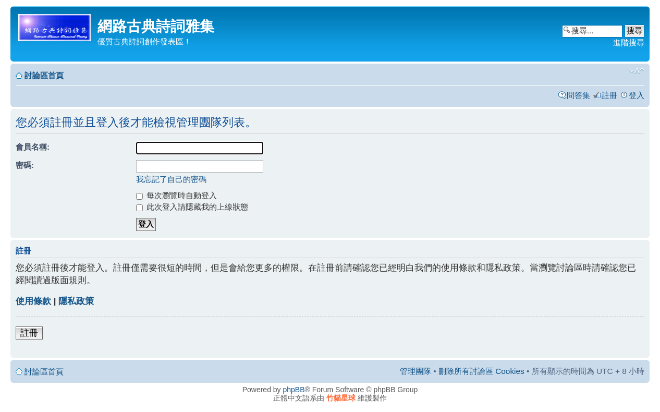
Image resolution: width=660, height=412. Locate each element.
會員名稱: (33, 146)
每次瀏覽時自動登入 (176, 195)
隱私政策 (76, 301)
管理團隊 (415, 371)
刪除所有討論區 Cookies (481, 371)
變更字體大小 (636, 71)
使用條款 (33, 301)
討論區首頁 (44, 75)
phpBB (294, 389)
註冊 (609, 95)
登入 (636, 95)
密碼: (25, 165)
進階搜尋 (628, 42)
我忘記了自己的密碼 (171, 179)
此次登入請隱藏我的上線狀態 (192, 206)
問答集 (578, 95)
